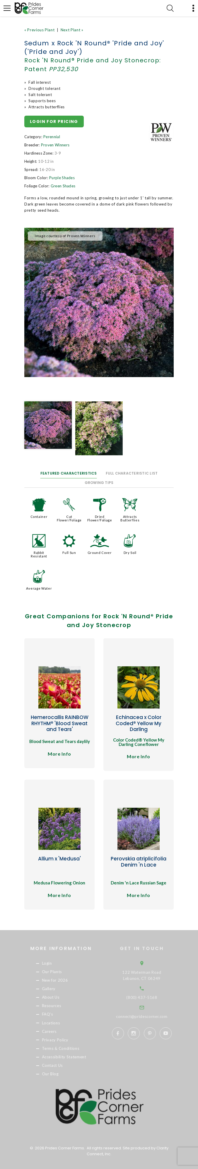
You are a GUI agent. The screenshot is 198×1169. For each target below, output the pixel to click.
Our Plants (60, 971)
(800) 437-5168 (150, 997)
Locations (59, 1023)
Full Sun (69, 552)
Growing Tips (99, 482)
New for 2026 (63, 980)
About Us (58, 997)
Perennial (51, 136)
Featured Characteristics (68, 473)
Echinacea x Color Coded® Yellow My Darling (138, 723)
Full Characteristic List (132, 473)
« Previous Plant (39, 30)
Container (39, 516)
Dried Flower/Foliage (99, 518)
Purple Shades (62, 177)
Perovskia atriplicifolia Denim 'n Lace (138, 861)
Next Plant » (72, 30)
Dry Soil (130, 552)
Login (54, 963)
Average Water (39, 588)
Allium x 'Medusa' (59, 858)
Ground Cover (100, 552)
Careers (57, 1031)
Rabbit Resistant (39, 554)
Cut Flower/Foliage (69, 518)
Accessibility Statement (72, 1057)
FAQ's (55, 1014)
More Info (59, 753)
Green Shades (63, 186)
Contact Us (60, 1065)
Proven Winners (55, 145)
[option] (99, 302)
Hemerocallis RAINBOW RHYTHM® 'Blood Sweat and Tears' (59, 723)
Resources (59, 1006)
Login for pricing (54, 121)
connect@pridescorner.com (150, 1016)
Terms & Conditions (68, 1048)
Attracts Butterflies (129, 518)
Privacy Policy (63, 1040)
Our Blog (58, 1074)
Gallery (56, 988)
